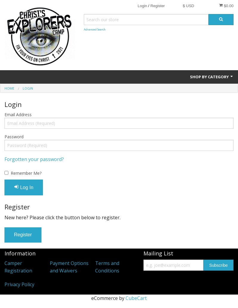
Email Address (18, 114)
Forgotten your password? (34, 159)
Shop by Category (212, 76)
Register (157, 6)
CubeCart (136, 298)
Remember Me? (26, 173)
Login (142, 6)
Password (14, 137)
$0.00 (226, 5)
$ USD (188, 6)
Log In (23, 187)
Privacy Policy (19, 284)
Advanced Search (95, 29)
